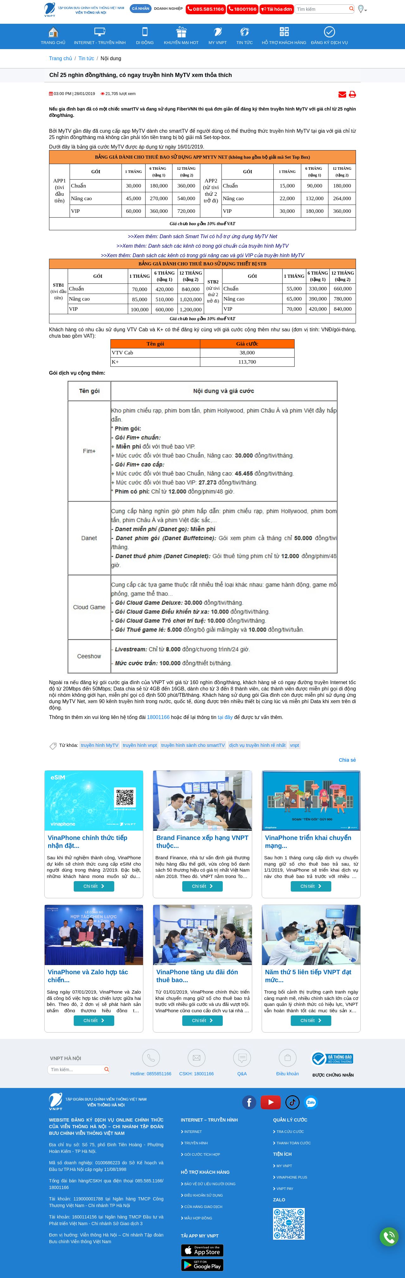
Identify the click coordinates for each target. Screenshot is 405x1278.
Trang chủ (60, 58)
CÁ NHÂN (140, 8)
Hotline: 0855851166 (150, 1073)
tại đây (225, 717)
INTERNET (191, 1132)
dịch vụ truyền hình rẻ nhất (257, 745)
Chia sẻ (347, 760)
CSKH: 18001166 (196, 1073)
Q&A (242, 1073)
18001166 (243, 9)
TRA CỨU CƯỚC (288, 1132)
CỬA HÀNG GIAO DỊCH (201, 1207)
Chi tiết (94, 886)
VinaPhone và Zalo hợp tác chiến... (88, 976)
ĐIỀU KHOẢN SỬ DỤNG (202, 1195)
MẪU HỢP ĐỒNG (196, 1218)
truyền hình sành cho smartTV (193, 745)
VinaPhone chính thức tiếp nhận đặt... (87, 841)
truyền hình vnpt (140, 745)
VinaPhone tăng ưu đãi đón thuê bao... (197, 976)
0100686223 (107, 1162)
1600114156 (84, 1216)
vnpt (294, 745)
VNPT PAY (283, 1189)
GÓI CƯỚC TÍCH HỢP (200, 1154)
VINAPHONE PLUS (290, 1177)
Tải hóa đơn (276, 9)
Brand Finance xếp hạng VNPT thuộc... (202, 841)
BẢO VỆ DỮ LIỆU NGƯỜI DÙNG (208, 1184)
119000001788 (88, 1198)
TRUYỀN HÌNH (194, 1143)
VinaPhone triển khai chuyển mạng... (308, 841)
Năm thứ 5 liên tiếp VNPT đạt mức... (308, 976)
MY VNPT (282, 1166)
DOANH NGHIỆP (168, 8)
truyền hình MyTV (99, 745)
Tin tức (86, 58)
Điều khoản (287, 1073)
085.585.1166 (206, 9)
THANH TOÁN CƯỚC (292, 1143)
